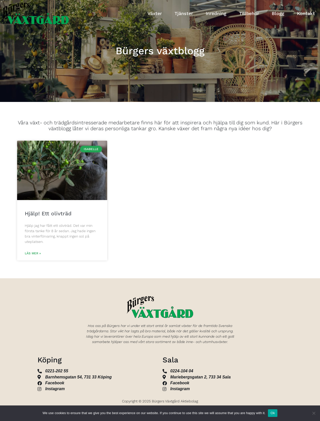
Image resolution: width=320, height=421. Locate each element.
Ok (272, 413)
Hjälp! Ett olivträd (48, 213)
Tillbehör (249, 13)
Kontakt (306, 13)
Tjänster (184, 13)
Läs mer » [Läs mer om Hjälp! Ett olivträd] (33, 253)
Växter (154, 13)
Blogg (278, 13)
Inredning (216, 13)
